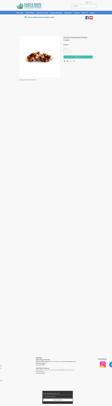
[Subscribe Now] (58, 399)
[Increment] (70, 51)
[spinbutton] (67, 51)
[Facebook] (87, 17)
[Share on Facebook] (65, 61)
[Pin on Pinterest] (68, 61)
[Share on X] (74, 61)
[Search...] (83, 6)
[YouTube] (91, 17)
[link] (90, 2)
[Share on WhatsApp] (71, 61)
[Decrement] (65, 51)
